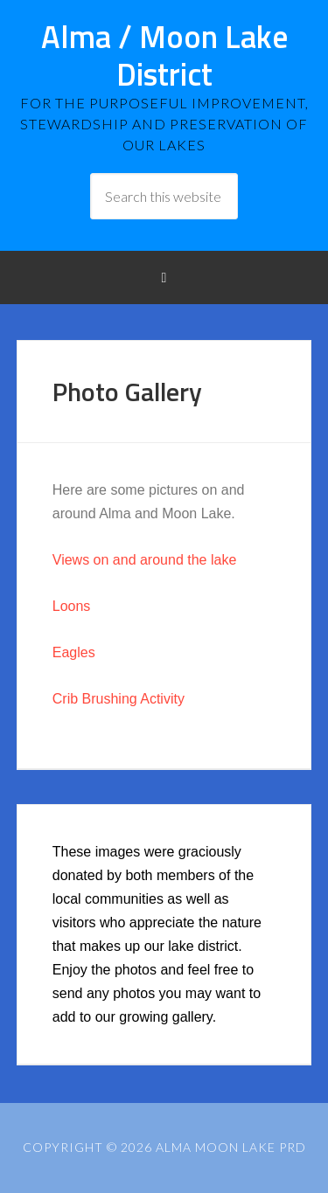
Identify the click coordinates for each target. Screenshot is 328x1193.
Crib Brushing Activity (118, 698)
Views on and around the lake (144, 559)
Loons (71, 606)
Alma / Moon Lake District (164, 55)
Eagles (73, 652)
